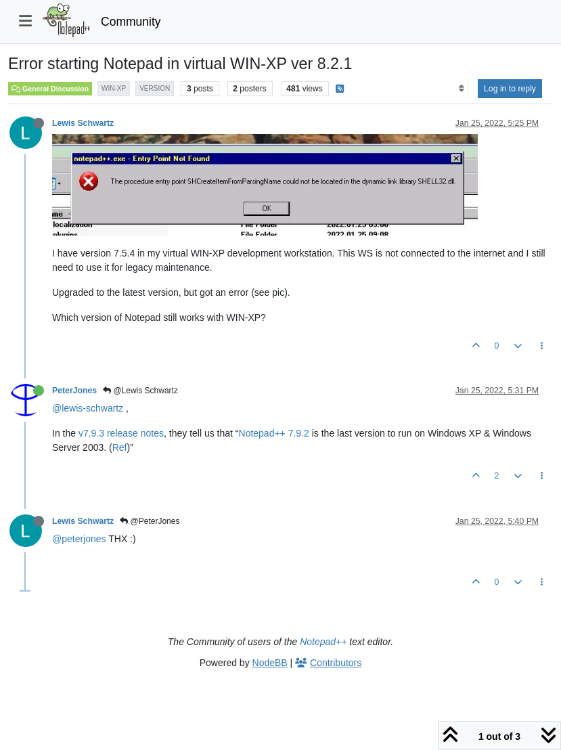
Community (131, 21)
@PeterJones (149, 521)
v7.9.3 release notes (121, 433)
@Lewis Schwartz (140, 390)
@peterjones (79, 538)
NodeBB (270, 662)
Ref (119, 447)
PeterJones (74, 390)
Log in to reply (510, 88)
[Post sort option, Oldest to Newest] (461, 88)
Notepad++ (323, 641)
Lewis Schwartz (83, 123)
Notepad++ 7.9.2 (274, 433)
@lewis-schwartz (87, 408)
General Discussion (50, 89)
